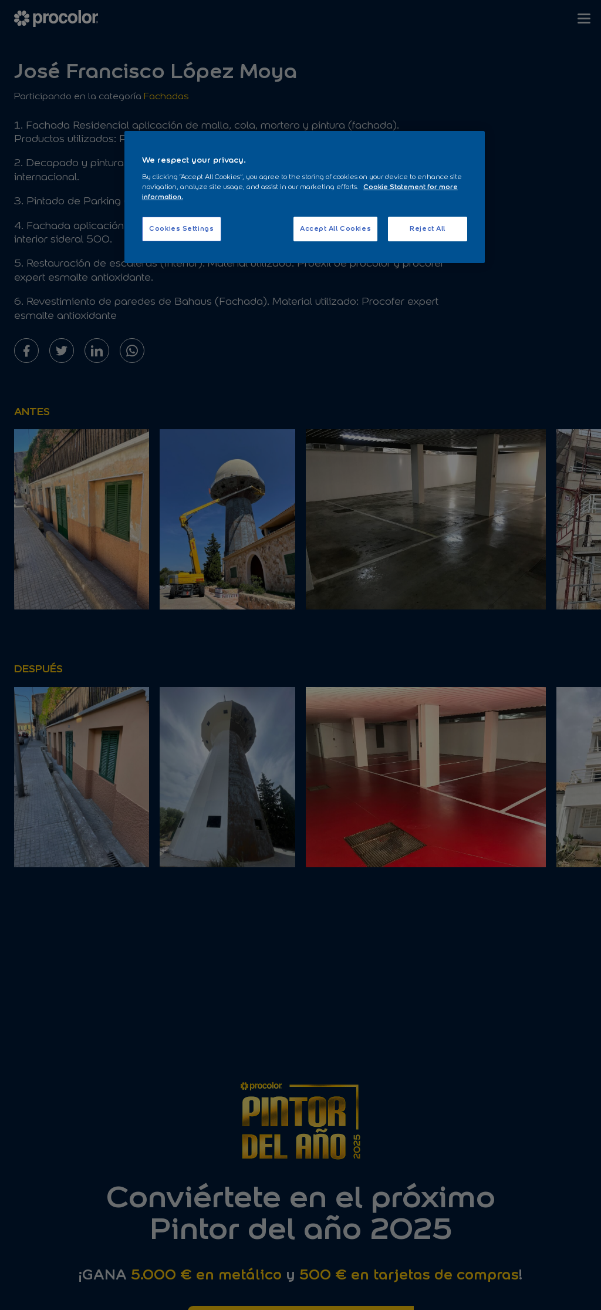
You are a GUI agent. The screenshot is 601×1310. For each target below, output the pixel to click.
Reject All (427, 228)
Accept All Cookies (335, 228)
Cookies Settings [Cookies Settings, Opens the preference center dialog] (181, 228)
